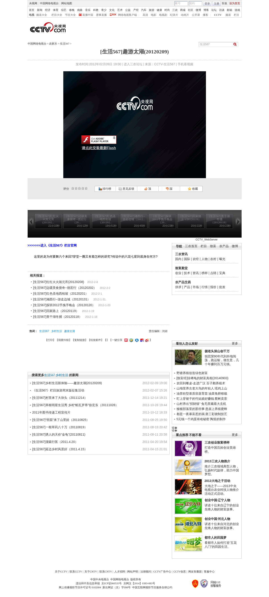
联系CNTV (105, 571)
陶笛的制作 (218, 419)
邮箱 (229, 10)
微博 (198, 10)
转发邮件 (95, 340)
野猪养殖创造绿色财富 (192, 373)
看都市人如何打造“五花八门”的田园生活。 (221, 544)
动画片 (185, 14)
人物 (204, 259)
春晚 (71, 10)
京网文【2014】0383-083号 (139, 583)
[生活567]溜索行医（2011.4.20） (55, 442)
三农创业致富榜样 (217, 442)
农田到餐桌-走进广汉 (191, 383)
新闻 (39, 10)
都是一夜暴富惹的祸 (191, 414)
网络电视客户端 (127, 14)
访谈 (221, 10)
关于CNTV (90, 571)
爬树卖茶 (221, 398)
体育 (55, 10)
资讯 (196, 273)
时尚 (167, 10)
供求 (178, 287)
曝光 (222, 259)
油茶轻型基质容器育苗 (192, 393)
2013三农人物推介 (217, 461)
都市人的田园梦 (215, 537)
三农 (175, 10)
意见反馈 (126, 188)
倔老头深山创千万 (217, 351)
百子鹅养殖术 (215, 383)
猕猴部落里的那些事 (191, 409)
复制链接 (79, 340)
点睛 (213, 273)
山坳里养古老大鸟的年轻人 (195, 388)
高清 (145, 14)
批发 (222, 287)
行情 (204, 287)
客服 (224, 3)
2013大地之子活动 (217, 481)
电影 (153, 14)
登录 (207, 3)
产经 (136, 10)
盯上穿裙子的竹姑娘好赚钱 (195, 398)
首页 (31, 10)
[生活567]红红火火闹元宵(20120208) (58, 282)
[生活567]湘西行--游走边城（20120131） (61, 299)
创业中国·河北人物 (217, 519)
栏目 (236, 14)
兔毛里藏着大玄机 (213, 403)
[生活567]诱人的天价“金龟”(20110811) (58, 434)
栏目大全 (56, 14)
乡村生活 (56, 331)
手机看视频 (185, 64)
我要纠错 (63, 340)
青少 (104, 10)
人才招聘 (119, 571)
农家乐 (53, 43)
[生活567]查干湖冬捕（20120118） (57, 316)
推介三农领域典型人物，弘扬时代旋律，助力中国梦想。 (222, 470)
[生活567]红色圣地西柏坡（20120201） (60, 293)
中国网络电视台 (49, 3)
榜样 (204, 273)
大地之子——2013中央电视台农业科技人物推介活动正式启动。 (222, 489)
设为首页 (234, 3)
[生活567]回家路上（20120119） (56, 311)
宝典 (222, 273)
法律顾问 (145, 571)
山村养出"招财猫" (189, 403)
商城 (182, 10)
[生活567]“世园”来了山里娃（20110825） (61, 420)
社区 (190, 10)
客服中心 (209, 571)
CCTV (218, 14)
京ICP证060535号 (111, 583)
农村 (213, 259)
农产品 (224, 246)
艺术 (120, 10)
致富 (213, 246)
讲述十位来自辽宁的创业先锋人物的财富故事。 (222, 507)
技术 (187, 273)
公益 (128, 10)
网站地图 (66, 3)
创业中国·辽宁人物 (217, 500)
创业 (178, 273)
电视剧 (163, 14)
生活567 (64, 43)
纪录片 (174, 14)
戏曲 (79, 10)
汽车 (143, 10)
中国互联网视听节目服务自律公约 (152, 587)
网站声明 (132, 571)
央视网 (33, 3)
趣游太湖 (69, 331)
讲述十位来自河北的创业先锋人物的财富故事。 (222, 526)
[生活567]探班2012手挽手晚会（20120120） (64, 305)
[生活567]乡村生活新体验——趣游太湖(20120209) (67, 383)
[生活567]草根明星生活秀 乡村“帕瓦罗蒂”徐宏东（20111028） (75, 405)
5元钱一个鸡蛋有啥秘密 (193, 419)
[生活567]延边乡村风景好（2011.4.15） (59, 449)
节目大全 (70, 14)
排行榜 (105, 188)
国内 (178, 259)
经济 (47, 10)
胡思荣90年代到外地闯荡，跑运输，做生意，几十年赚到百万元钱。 (222, 360)
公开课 (196, 14)
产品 (187, 287)
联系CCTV (76, 571)
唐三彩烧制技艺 (216, 414)
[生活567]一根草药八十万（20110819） (59, 427)
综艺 (63, 10)
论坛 (214, 10)
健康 (159, 10)
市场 (196, 287)
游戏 (237, 10)
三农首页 (191, 246)
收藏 (193, 188)
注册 (216, 3)
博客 (206, 10)
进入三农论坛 (133, 64)
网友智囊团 (195, 571)
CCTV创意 (179, 571)
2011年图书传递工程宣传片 (51, 412)
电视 (31, 14)
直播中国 (87, 14)
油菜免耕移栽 (217, 393)
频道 (228, 14)
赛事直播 (101, 14)
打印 (50, 340)
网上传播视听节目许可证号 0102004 (80, 587)
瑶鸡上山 (221, 388)
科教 (96, 10)
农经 (196, 259)
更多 (235, 343)
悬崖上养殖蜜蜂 (216, 409)
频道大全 (41, 14)
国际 (187, 259)
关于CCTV (61, 571)
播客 (205, 14)
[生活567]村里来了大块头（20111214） (59, 397)
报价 (213, 287)
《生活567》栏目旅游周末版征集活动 (58, 390)
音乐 (87, 10)
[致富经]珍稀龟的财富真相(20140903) (202, 378)
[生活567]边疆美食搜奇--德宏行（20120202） (65, 287)
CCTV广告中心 (162, 571)
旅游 (151, 10)
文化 (112, 10)
